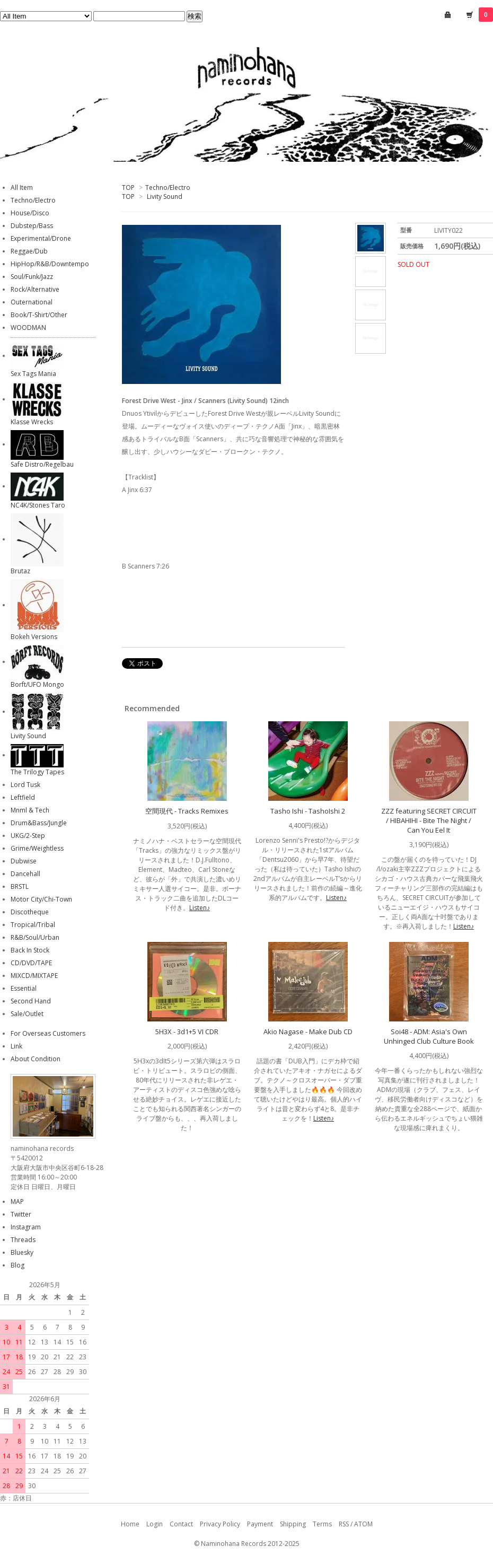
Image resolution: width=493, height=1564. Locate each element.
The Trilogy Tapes (37, 771)
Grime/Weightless (37, 848)
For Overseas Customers (48, 1033)
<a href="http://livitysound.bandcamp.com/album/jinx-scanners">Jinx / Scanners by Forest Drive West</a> (233, 528)
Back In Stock (30, 950)
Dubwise (24, 861)
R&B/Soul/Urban (35, 937)
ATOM (363, 1523)
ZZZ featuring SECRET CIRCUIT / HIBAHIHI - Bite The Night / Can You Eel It (429, 820)
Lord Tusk (25, 784)
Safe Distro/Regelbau (42, 464)
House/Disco (30, 212)
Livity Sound (164, 196)
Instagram (26, 1226)
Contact (181, 1523)
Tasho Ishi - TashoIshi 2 (307, 811)
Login (154, 1523)
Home (130, 1523)
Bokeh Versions (34, 636)
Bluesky (22, 1252)
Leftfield (23, 797)
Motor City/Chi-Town (41, 899)
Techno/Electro (167, 187)
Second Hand (31, 1001)
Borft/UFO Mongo (37, 684)
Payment (260, 1523)
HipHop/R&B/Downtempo (50, 263)
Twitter (21, 1214)
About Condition (35, 1058)
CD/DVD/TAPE (31, 962)
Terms (322, 1523)
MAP (17, 1201)
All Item (22, 187)
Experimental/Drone (41, 238)
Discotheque (30, 911)
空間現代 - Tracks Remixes (186, 811)
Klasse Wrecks (32, 421)
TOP (128, 187)
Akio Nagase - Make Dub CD (308, 1031)
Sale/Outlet (27, 1013)
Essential (24, 988)
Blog (17, 1265)
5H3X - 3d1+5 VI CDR (186, 1031)
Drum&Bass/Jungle (39, 822)
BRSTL (20, 886)
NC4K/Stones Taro (38, 505)
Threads (23, 1239)
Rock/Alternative (35, 289)
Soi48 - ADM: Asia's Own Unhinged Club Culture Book (429, 1036)
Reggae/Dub (29, 251)
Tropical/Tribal (33, 924)
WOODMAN (28, 327)
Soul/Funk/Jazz (32, 276)
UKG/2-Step (28, 835)
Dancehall (25, 873)
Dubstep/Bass (32, 225)
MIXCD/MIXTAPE (34, 975)
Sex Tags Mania (33, 373)
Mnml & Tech (30, 810)
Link (16, 1046)
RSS (344, 1523)
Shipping (293, 1523)
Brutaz (20, 570)
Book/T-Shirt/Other (39, 314)
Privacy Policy (220, 1523)
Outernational (31, 302)
